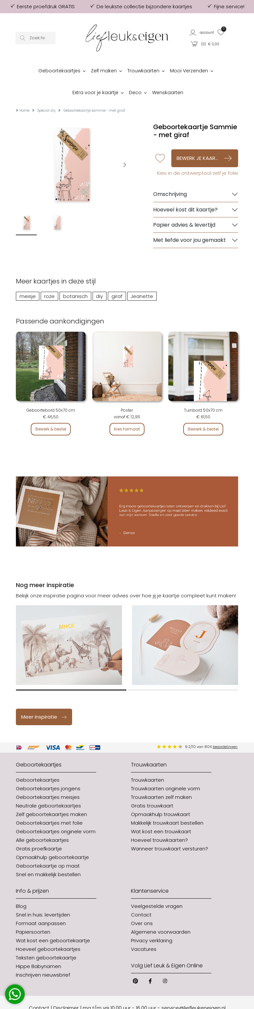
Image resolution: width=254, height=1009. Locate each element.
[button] (202, 32)
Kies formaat (127, 409)
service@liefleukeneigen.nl (193, 988)
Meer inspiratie (44, 696)
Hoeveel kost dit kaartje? (185, 190)
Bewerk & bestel (50, 409)
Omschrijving (170, 174)
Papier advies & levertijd (184, 205)
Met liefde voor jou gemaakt (189, 220)
